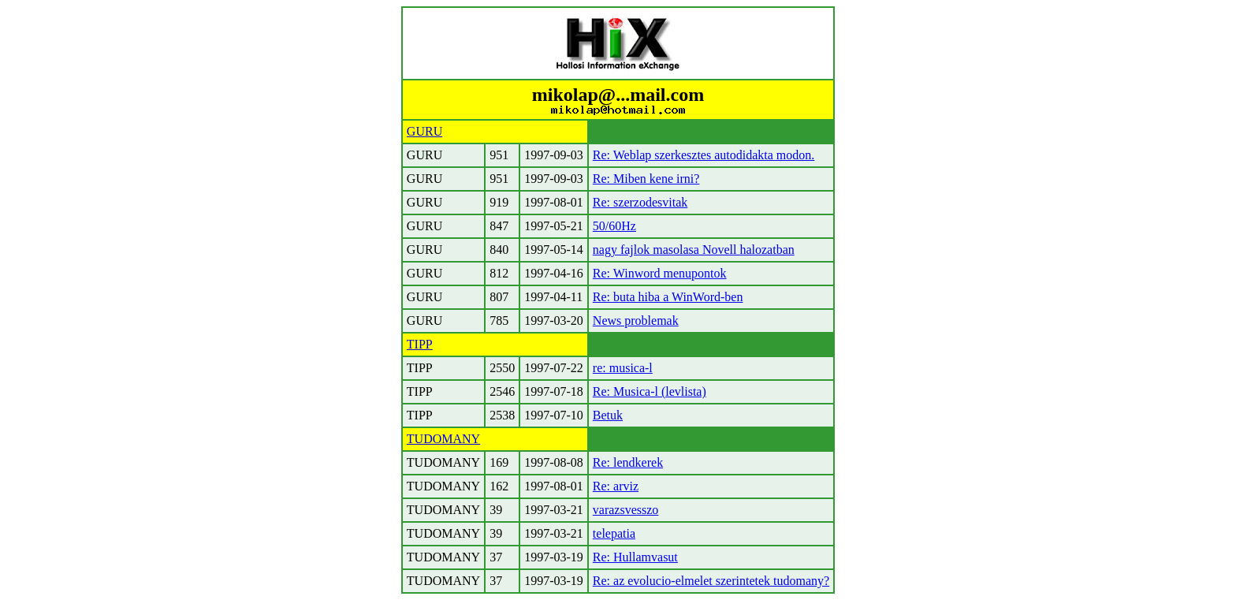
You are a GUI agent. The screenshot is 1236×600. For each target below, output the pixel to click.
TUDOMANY (443, 438)
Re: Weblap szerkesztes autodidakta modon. (703, 155)
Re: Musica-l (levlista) (649, 391)
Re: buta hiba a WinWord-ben (668, 297)
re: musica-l (623, 368)
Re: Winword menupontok (660, 273)
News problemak (636, 320)
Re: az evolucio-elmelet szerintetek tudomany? (711, 580)
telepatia (614, 533)
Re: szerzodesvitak (640, 202)
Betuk (608, 415)
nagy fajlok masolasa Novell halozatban (694, 249)
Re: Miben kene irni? (646, 178)
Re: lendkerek (628, 462)
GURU (424, 131)
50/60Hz (614, 226)
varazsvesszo (626, 509)
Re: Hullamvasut (635, 557)
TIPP (420, 344)
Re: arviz (615, 486)
